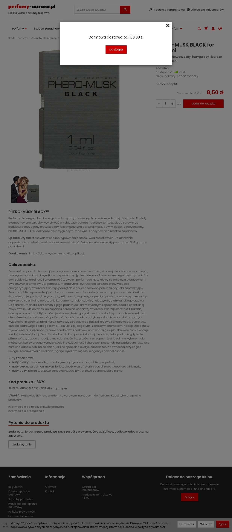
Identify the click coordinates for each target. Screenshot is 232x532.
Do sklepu (116, 49)
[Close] (167, 25)
